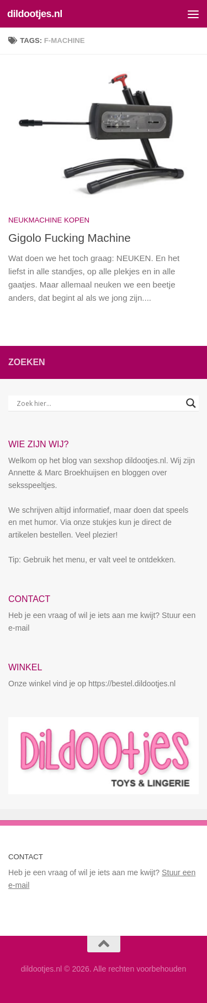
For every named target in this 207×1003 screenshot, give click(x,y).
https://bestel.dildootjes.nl (132, 683)
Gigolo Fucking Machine (69, 237)
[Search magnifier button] (191, 403)
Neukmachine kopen (48, 220)
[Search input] (99, 403)
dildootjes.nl (34, 13)
